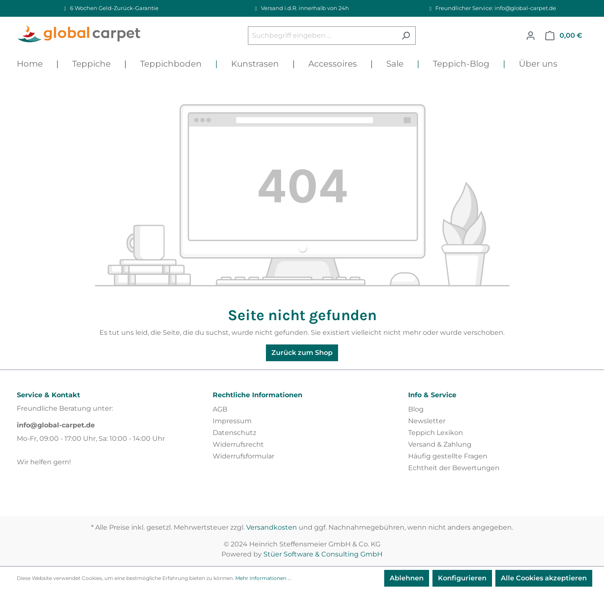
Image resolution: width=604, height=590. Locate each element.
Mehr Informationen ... (263, 578)
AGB (220, 409)
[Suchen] (406, 35)
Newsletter (426, 421)
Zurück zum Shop (302, 353)
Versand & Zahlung (439, 444)
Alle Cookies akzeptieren (544, 578)
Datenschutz (234, 433)
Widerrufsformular (243, 456)
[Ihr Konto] (530, 36)
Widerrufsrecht (238, 444)
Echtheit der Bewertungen (454, 468)
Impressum (232, 421)
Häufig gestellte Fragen (447, 456)
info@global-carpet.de (56, 425)
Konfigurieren (462, 578)
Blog (416, 409)
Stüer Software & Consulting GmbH (323, 554)
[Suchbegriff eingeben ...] (322, 35)
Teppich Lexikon (435, 433)
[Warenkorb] (563, 36)
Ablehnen (407, 578)
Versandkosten (271, 527)
